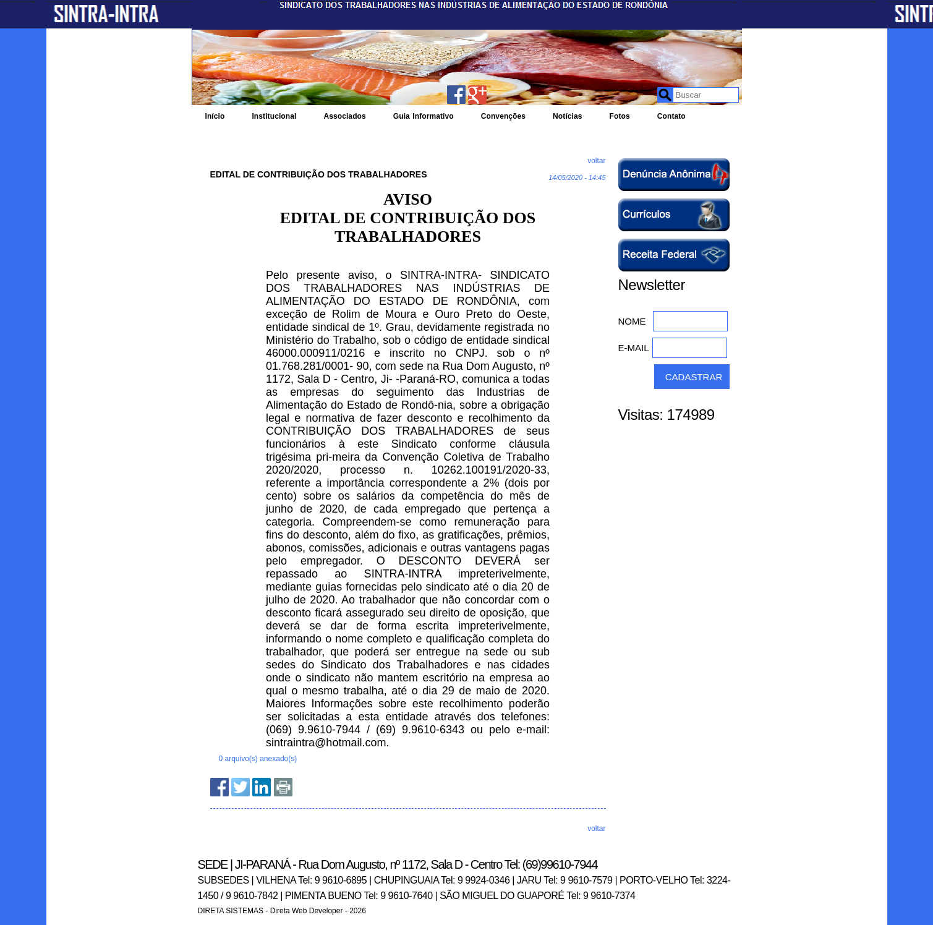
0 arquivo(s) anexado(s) (258, 758)
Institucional (274, 116)
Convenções (503, 116)
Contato (671, 116)
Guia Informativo (423, 116)
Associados (344, 116)
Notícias (567, 116)
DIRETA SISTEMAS (230, 910)
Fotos (620, 116)
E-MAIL (633, 348)
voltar (596, 160)
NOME (632, 321)
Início (215, 116)
